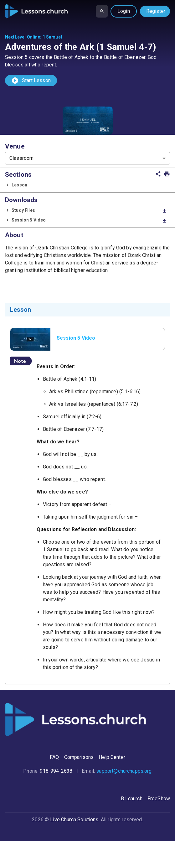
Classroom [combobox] (21, 158)
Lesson (19, 184)
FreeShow (158, 799)
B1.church (131, 799)
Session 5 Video (89, 220)
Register (155, 11)
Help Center (112, 757)
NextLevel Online (22, 36)
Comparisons (79, 757)
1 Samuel (52, 36)
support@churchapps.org (124, 771)
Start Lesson (31, 80)
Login (123, 11)
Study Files (89, 211)
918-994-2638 (56, 771)
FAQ (54, 757)
